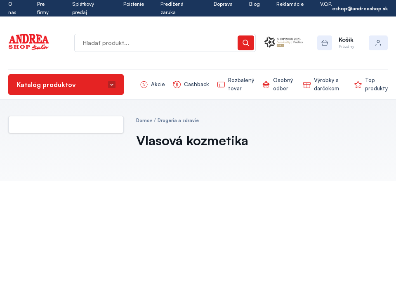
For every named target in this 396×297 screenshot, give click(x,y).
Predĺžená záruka (172, 8)
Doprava (223, 4)
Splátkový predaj (83, 8)
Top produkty (376, 84)
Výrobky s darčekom (326, 84)
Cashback (196, 84)
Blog (254, 4)
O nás (12, 8)
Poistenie (133, 4)
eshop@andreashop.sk (360, 8)
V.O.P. (326, 4)
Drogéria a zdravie (178, 120)
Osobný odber (283, 84)
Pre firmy (43, 8)
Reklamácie (290, 4)
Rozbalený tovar (241, 84)
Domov (144, 120)
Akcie (158, 84)
